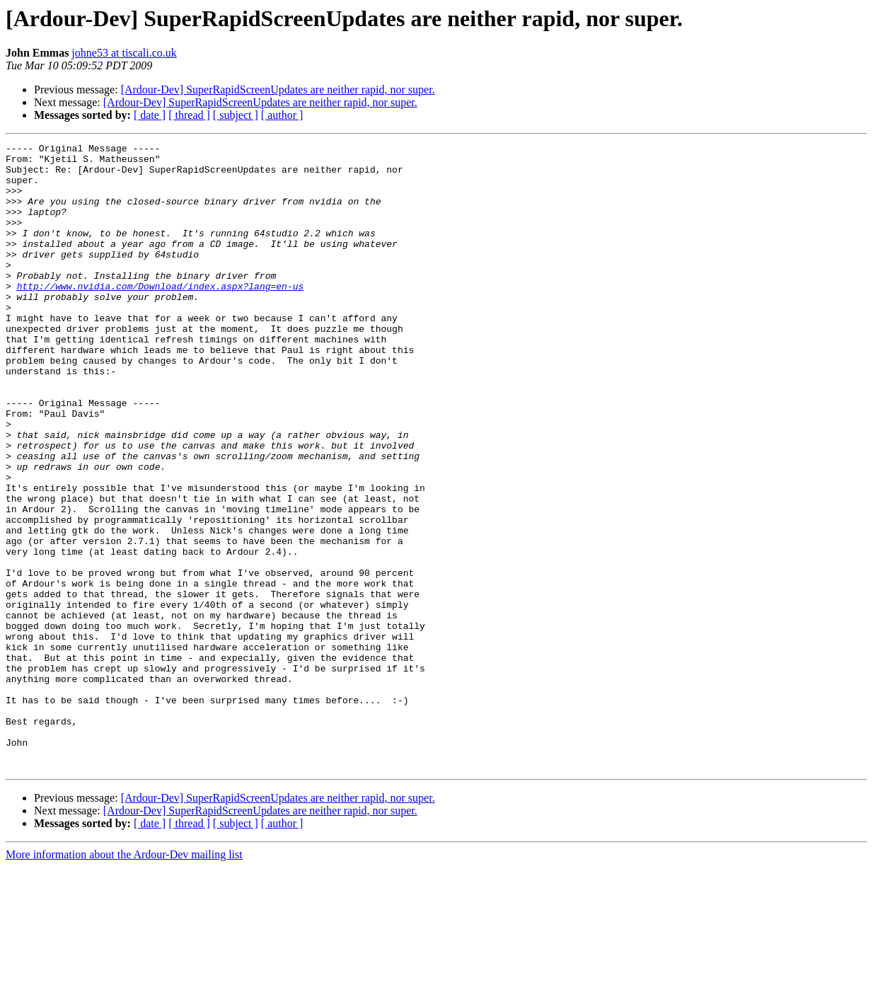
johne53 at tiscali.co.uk (123, 53)
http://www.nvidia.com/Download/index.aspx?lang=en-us (160, 315)
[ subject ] (235, 115)
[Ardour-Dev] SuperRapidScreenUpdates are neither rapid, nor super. (278, 89)
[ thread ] (189, 115)
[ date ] (150, 115)
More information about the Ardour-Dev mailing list (124, 980)
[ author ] (282, 115)
